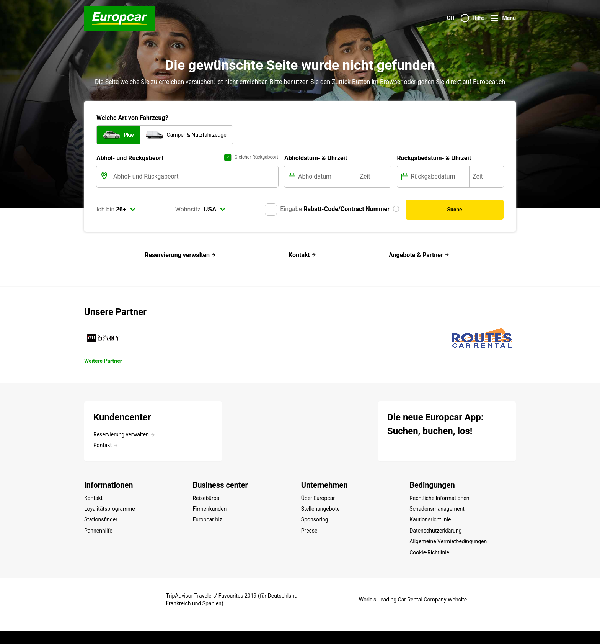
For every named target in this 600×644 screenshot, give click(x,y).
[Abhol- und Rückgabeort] (195, 176)
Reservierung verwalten (180, 255)
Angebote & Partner (419, 255)
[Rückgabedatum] (439, 176)
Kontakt (302, 255)
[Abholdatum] (327, 176)
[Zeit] (374, 176)
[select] (125, 209)
